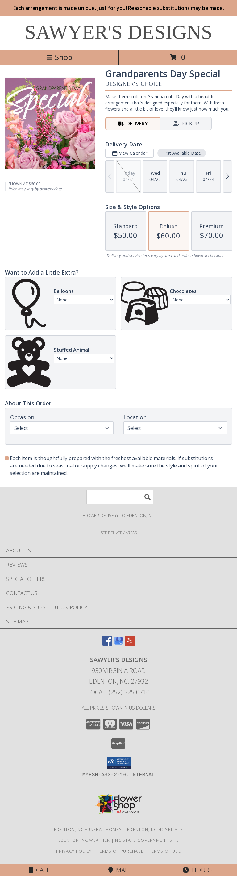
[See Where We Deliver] (118, 532)
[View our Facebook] (107, 643)
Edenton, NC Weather (84, 840)
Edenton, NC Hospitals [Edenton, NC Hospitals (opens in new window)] (155, 829)
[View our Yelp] (130, 643)
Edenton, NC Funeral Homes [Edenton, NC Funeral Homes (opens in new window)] (88, 829)
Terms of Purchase (120, 851)
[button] (119, 763)
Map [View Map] (118, 870)
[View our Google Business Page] (118, 643)
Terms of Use (165, 851)
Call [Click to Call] (39, 870)
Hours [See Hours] (198, 870)
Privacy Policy (74, 851)
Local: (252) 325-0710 (118, 692)
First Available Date (181, 153)
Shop (59, 57)
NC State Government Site (147, 840)
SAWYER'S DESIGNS (118, 32)
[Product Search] (119, 497)
